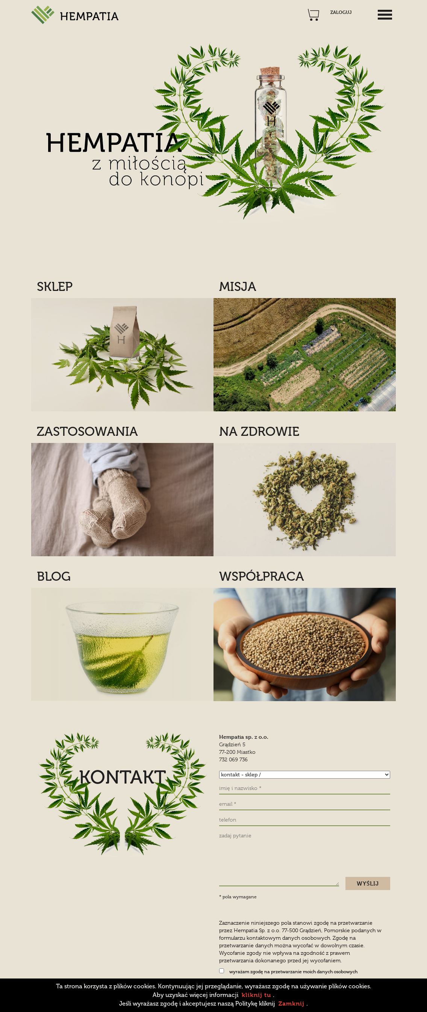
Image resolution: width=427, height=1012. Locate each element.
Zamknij (291, 1003)
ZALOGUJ (340, 12)
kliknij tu (256, 994)
